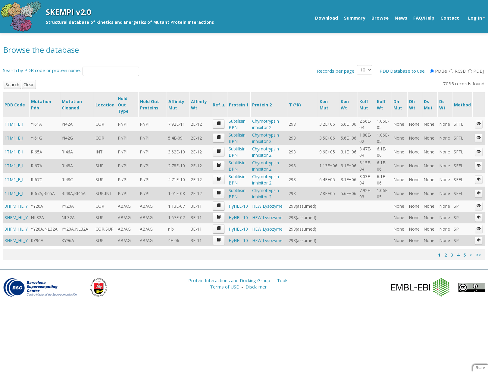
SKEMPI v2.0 (68, 12)
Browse (380, 18)
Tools (283, 280)
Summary (354, 18)
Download (326, 18)
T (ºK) (295, 105)
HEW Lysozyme (267, 206)
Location (104, 105)
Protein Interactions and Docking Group (229, 280)
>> (478, 255)
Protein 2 (262, 105)
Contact (449, 18)
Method (462, 105)
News (401, 18)
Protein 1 (239, 105)
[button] (219, 124)
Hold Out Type (123, 105)
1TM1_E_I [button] (14, 124)
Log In (476, 18)
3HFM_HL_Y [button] (16, 206)
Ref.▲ (219, 105)
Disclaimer (256, 287)
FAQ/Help (423, 18)
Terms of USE (224, 287)
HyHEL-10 (238, 206)
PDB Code (15, 105)
